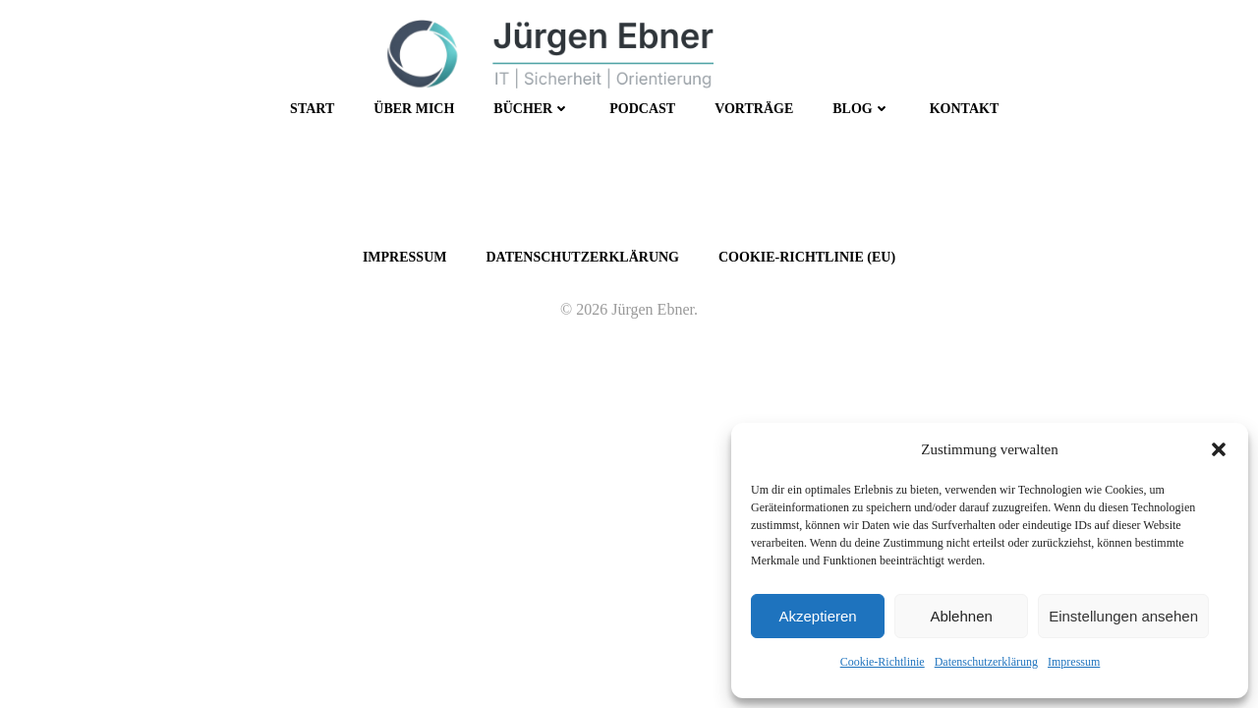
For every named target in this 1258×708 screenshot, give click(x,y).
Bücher (531, 108)
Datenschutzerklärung (986, 662)
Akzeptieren (817, 616)
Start (312, 108)
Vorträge (754, 108)
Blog (860, 108)
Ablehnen (961, 616)
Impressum (1074, 662)
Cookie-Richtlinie (882, 662)
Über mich (413, 108)
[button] (1219, 449)
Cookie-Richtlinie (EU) (806, 257)
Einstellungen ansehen (1123, 616)
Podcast (642, 108)
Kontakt (965, 108)
